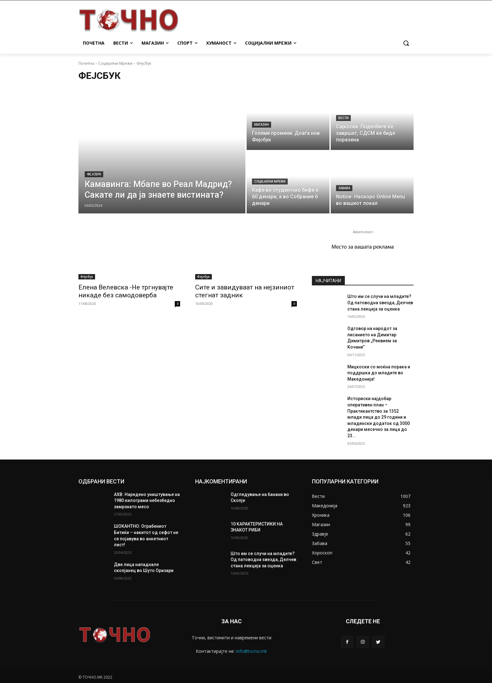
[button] (406, 43)
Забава (344, 188)
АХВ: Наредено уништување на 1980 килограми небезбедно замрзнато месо (147, 500)
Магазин (261, 124)
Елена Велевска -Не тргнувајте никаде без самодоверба (125, 291)
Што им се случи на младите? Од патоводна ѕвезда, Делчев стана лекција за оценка (380, 302)
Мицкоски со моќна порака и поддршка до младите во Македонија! (378, 373)
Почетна (86, 63)
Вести (343, 118)
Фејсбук (94, 174)
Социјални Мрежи (115, 63)
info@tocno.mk (251, 651)
